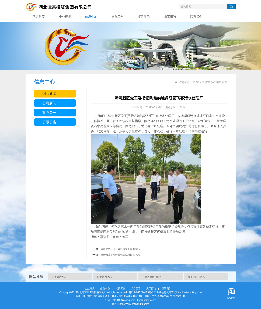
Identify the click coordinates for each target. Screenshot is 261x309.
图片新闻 (49, 94)
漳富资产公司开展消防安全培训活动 (120, 249)
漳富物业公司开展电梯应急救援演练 (120, 254)
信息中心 (91, 17)
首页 (195, 82)
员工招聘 (170, 16)
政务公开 (49, 113)
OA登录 (231, 297)
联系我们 (196, 16)
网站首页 (39, 16)
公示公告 (49, 122)
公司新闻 (49, 103)
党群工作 (117, 16)
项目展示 (144, 16)
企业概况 (65, 16)
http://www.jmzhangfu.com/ (134, 304)
